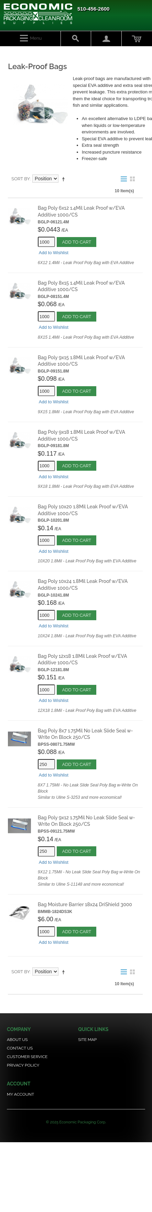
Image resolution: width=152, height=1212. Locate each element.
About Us (17, 1039)
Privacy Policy (23, 1065)
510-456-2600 (93, 9)
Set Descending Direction (64, 179)
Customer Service (27, 1056)
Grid (132, 179)
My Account (20, 1094)
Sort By (20, 178)
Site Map (87, 1039)
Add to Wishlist (53, 252)
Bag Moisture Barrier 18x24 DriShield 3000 (85, 904)
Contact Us (20, 1048)
